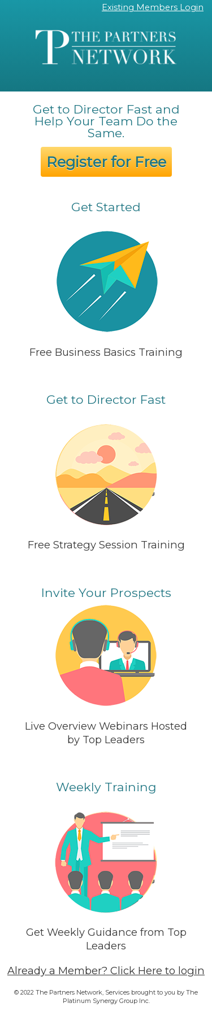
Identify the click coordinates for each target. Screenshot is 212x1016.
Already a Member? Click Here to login (106, 970)
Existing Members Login (153, 7)
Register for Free (106, 162)
